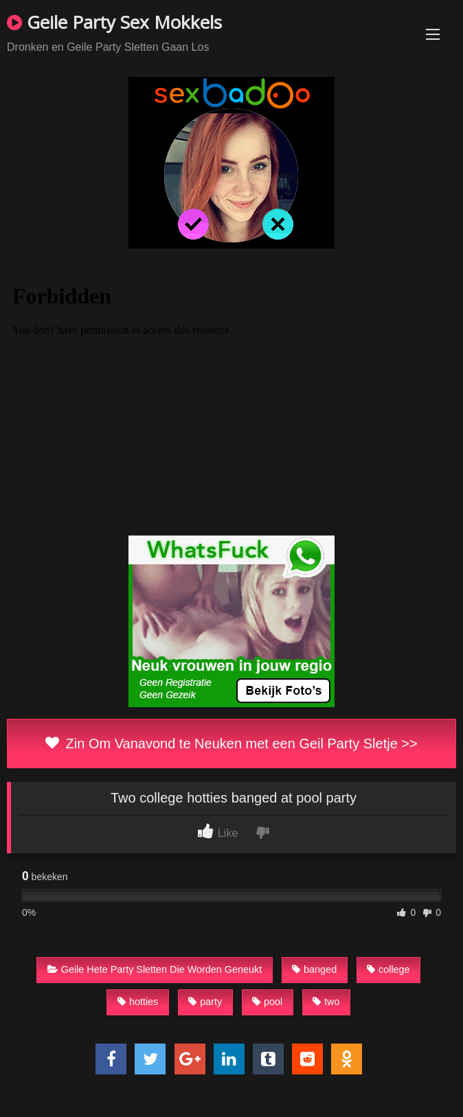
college (388, 969)
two (326, 1001)
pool (267, 1001)
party (205, 1001)
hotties (137, 1001)
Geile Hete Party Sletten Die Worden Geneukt (154, 969)
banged (314, 969)
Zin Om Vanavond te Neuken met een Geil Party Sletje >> (231, 743)
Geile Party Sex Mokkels (114, 22)
